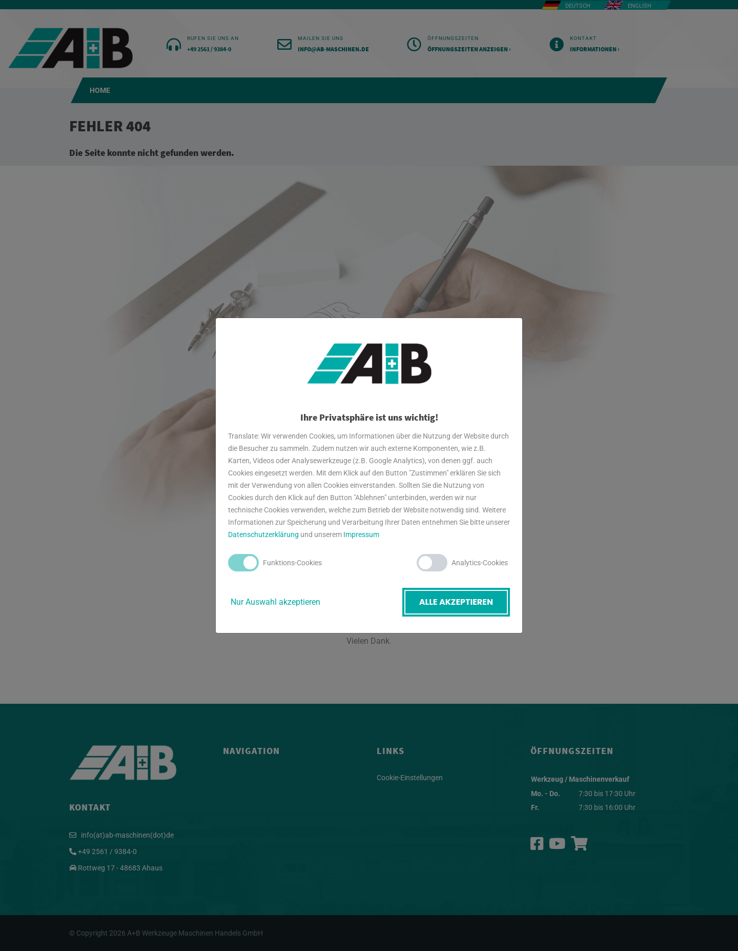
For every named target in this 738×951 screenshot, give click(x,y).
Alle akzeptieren (456, 602)
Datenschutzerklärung (263, 534)
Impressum (361, 534)
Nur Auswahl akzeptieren (275, 602)
